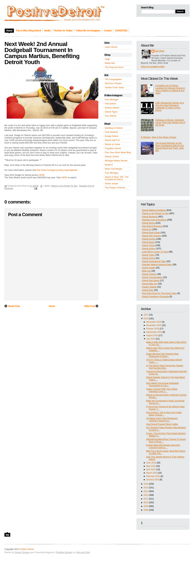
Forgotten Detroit (113, 148)
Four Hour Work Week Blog (118, 152)
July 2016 (150, 339)
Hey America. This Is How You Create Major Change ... (164, 413)
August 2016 (152, 335)
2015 (146, 484)
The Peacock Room (114, 67)
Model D (109, 165)
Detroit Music (148, 242)
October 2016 (152, 328)
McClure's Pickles (113, 83)
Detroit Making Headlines (154, 210)
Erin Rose (159, 51)
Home (52, 306)
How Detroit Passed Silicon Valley (162, 424)
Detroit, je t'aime (112, 144)
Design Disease (22, 552)
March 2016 (151, 473)
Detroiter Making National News (157, 264)
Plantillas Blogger (64, 552)
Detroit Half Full (112, 140)
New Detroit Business (152, 226)
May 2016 (151, 466)
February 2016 (153, 476)
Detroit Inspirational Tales (154, 261)
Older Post (89, 306)
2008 (146, 510)
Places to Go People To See (155, 213)
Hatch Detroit (111, 47)
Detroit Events (148, 239)
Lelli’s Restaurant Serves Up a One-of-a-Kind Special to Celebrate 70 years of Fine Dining (169, 107)
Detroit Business (150, 216)
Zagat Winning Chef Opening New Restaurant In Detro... (162, 355)
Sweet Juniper (111, 183)
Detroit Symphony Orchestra (155, 296)
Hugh (107, 59)
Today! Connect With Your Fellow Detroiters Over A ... (161, 390)
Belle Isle (146, 271)
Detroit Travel (148, 245)
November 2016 (153, 325)
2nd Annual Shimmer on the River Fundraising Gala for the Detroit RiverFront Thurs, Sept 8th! (169, 147)
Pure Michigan (112, 99)
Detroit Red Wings (150, 280)
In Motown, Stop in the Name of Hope (158, 137)
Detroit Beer (147, 290)
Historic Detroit (112, 156)
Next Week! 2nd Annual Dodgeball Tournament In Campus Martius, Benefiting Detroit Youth (42, 52)
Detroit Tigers (111, 112)
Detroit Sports (148, 258)
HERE (41, 175)
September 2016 (154, 332)
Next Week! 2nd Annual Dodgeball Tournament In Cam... (162, 384)
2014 (146, 487)
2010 (146, 502)
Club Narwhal (111, 132)
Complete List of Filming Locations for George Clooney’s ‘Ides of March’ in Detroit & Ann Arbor (170, 89)
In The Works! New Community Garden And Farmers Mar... (164, 366)
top (7, 534)
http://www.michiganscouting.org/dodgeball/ (56, 170)
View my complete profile (152, 66)
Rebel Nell (110, 63)
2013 (146, 491)
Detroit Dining (148, 223)
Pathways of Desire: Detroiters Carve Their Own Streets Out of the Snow (170, 122)
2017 (146, 315)
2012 (146, 495)
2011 (146, 499)
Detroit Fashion (149, 274)
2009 (146, 506)
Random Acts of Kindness (154, 220)
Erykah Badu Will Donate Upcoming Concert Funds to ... (163, 446)
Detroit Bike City (149, 284)
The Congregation (113, 79)
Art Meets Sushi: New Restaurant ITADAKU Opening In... (162, 419)
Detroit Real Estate (151, 232)
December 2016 (153, 322)
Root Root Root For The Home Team (159, 293)
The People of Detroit (115, 187)
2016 (146, 318)
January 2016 (152, 479)
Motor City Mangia (113, 169)
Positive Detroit (26, 549)
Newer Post (14, 306)
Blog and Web (83, 552)
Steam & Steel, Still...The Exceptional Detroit (116, 178)
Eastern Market (112, 108)
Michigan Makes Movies (116, 160)
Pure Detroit (110, 116)
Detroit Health (148, 268)
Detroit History (149, 248)
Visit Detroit (110, 103)
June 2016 (151, 462)
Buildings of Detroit (114, 128)
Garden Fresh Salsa (114, 87)
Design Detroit (111, 136)
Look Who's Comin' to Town (155, 252)
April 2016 (151, 469)
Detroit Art (146, 229)
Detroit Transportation (152, 277)
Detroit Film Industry (151, 236)
